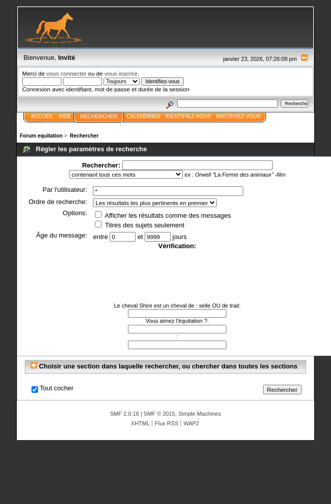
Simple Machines (199, 414)
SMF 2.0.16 (124, 414)
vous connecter (66, 73)
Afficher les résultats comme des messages (163, 215)
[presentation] (177, 276)
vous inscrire (121, 73)
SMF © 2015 (159, 414)
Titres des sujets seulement (139, 225)
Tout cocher (57, 388)
